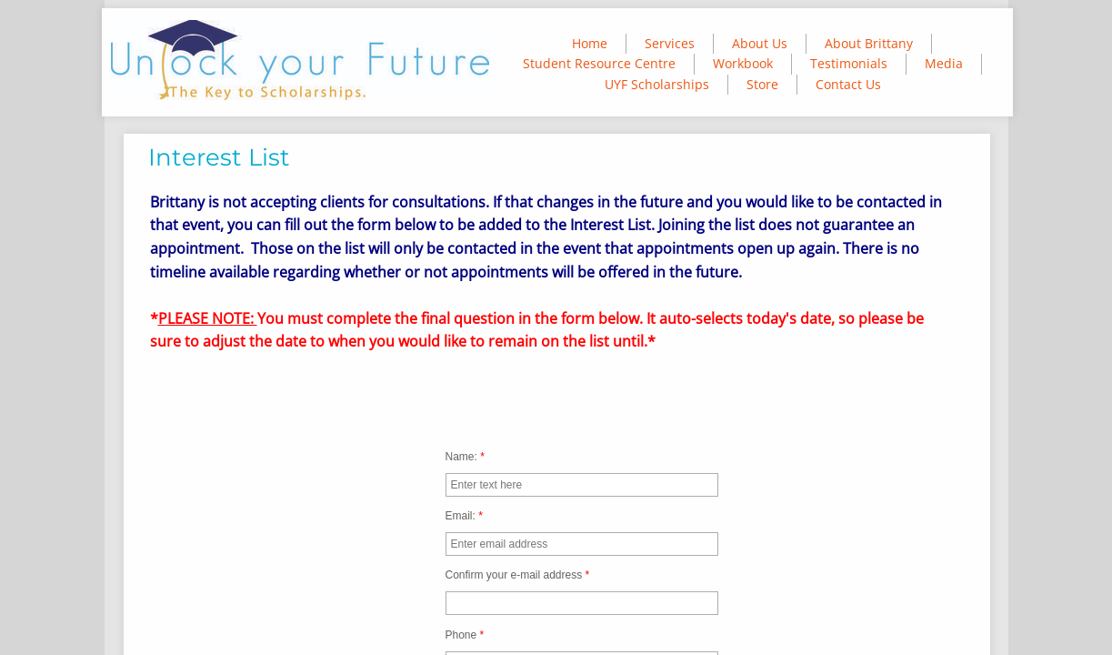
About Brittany (869, 43)
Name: (465, 456)
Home (589, 43)
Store (762, 84)
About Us (759, 43)
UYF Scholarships (657, 84)
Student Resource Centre (599, 63)
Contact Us (848, 84)
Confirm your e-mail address (518, 575)
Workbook (743, 63)
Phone (465, 635)
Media (944, 63)
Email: (464, 515)
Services (670, 43)
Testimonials (848, 63)
